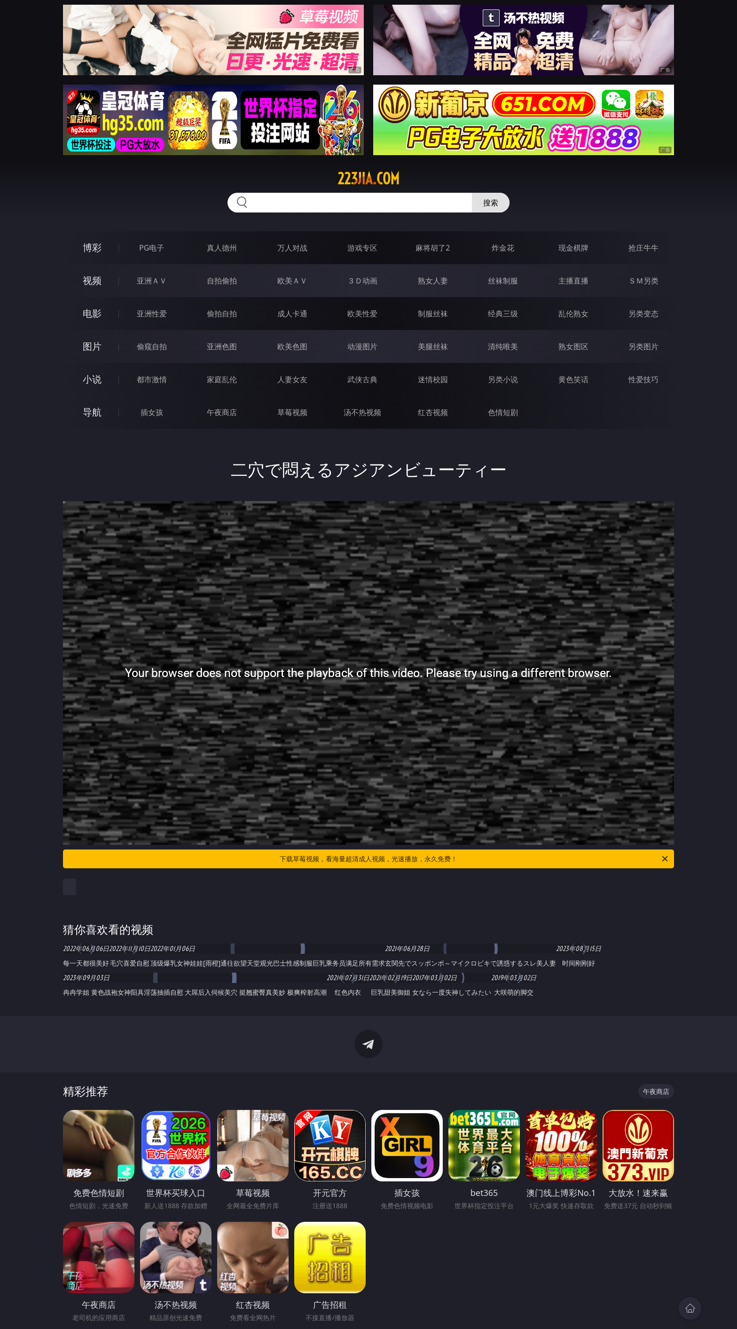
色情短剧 (503, 412)
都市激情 (152, 379)
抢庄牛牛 (643, 248)
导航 (92, 412)
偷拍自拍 (222, 313)
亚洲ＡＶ (152, 280)
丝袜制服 (503, 280)
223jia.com (368, 178)
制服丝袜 (433, 313)
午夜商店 (222, 412)
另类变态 (643, 313)
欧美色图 (292, 346)
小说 (92, 379)
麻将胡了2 (433, 248)
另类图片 (643, 346)
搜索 (490, 202)
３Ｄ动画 (362, 280)
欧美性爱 (362, 313)
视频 (92, 280)
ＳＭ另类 (643, 280)
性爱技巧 (643, 379)
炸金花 (503, 248)
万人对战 (292, 248)
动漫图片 (362, 346)
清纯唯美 (503, 346)
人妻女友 (292, 379)
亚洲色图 (222, 346)
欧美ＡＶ (292, 280)
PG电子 (151, 248)
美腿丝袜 (433, 346)
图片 (92, 346)
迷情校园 (433, 379)
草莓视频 (292, 412)
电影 (92, 313)
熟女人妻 (433, 280)
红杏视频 (433, 412)
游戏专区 (362, 248)
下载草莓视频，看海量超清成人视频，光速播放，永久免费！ (474, 859)
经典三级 (503, 313)
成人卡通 (292, 313)
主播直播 (573, 280)
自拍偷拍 (222, 280)
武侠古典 (362, 379)
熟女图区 (573, 346)
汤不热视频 (362, 412)
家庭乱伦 (222, 379)
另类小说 (503, 379)
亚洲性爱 (152, 313)
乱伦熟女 (573, 313)
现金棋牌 (573, 248)
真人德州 (222, 248)
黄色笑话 (573, 379)
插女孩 (152, 412)
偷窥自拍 (152, 346)
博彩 (92, 247)
